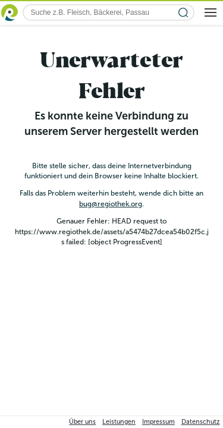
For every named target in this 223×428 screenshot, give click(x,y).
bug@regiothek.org (110, 204)
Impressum (158, 422)
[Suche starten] (183, 13)
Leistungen (119, 422)
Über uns (82, 422)
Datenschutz (200, 422)
